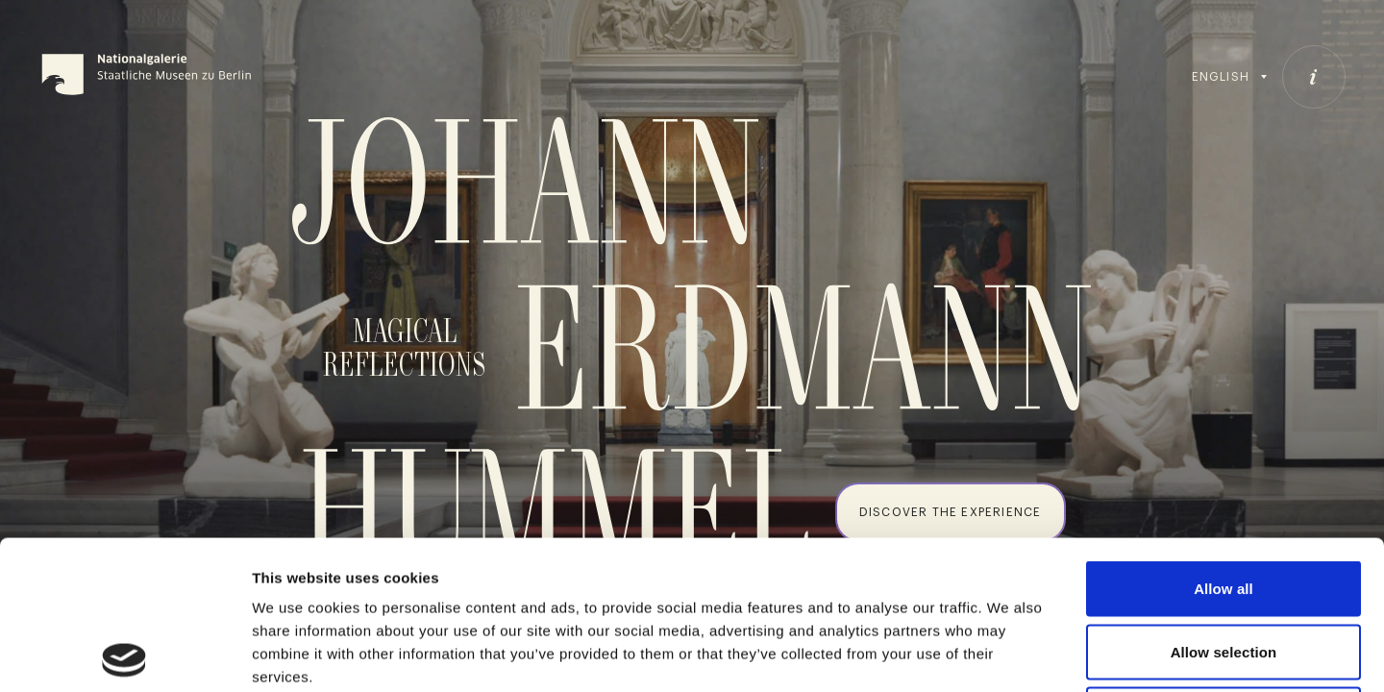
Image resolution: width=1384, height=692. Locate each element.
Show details (1008, 654)
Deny (1223, 565)
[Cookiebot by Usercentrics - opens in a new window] (124, 654)
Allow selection (1224, 503)
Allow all (1223, 440)
